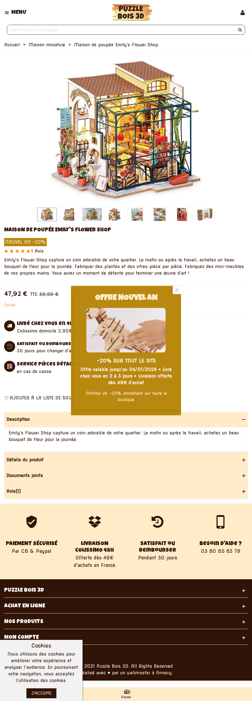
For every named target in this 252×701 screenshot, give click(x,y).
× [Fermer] (177, 290)
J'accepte (41, 693)
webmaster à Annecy (149, 672)
